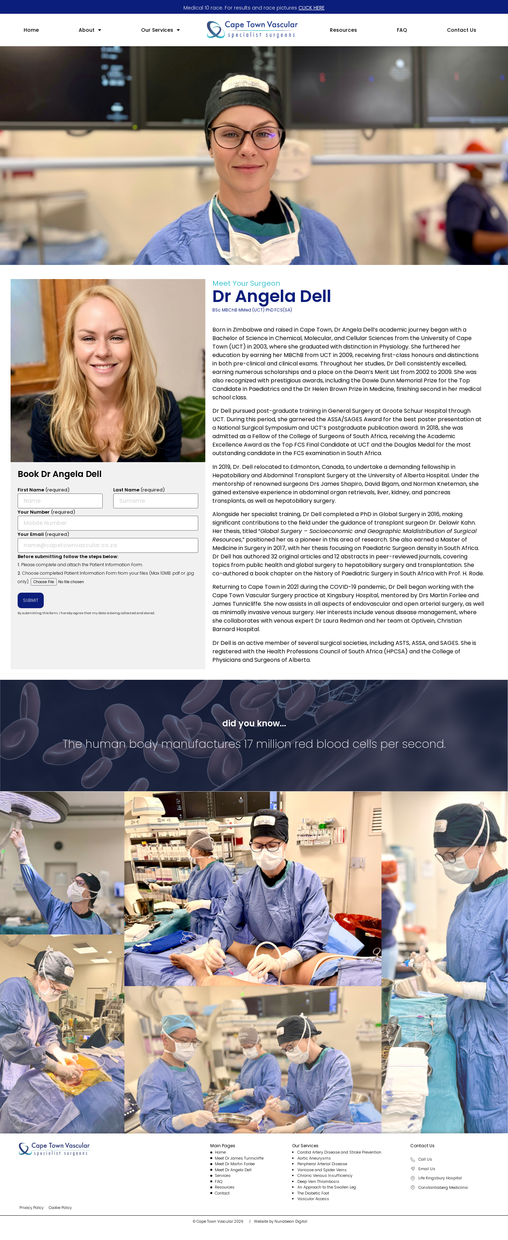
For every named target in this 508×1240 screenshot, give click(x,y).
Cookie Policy (60, 1207)
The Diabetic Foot (313, 1193)
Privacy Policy (31, 1207)
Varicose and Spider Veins (322, 1170)
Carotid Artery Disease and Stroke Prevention (339, 1152)
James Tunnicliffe (236, 604)
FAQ (402, 30)
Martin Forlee (448, 595)
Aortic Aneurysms (314, 1158)
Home (31, 30)
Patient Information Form (116, 565)
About (90, 30)
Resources (343, 30)
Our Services (160, 30)
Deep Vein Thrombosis (318, 1181)
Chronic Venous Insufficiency (324, 1175)
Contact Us (461, 30)
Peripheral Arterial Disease (322, 1164)
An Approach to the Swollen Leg (326, 1187)
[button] (90, 30)
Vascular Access (313, 1199)
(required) (60, 497)
